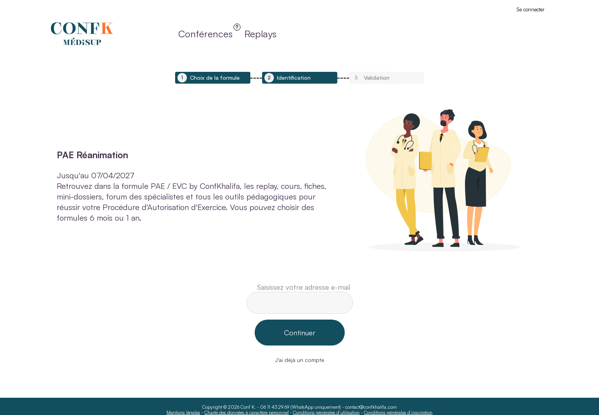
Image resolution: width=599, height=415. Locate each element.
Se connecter (530, 9)
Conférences (205, 36)
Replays (260, 34)
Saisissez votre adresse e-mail (303, 287)
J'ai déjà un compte (299, 359)
